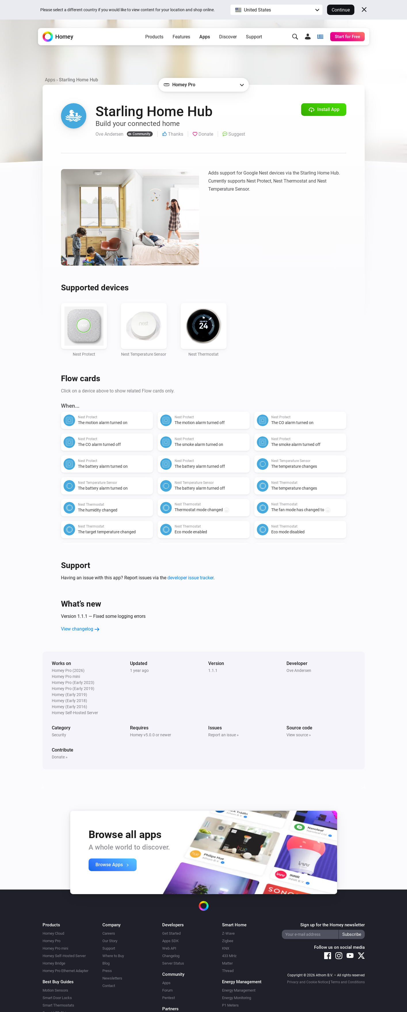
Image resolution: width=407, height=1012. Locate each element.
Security (59, 735)
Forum (167, 990)
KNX (225, 948)
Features (181, 37)
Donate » (60, 757)
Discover (228, 37)
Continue (341, 10)
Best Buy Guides (58, 981)
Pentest (168, 998)
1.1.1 (212, 670)
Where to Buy (113, 956)
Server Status (173, 963)
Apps (204, 37)
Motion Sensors (55, 990)
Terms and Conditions (347, 982)
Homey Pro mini (55, 948)
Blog (106, 963)
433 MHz (229, 956)
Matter (227, 963)
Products (154, 37)
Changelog (170, 956)
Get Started (171, 933)
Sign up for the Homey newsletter (332, 924)
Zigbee (227, 941)
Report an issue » (223, 735)
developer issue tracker (190, 577)
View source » (298, 735)
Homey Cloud (53, 933)
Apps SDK (170, 941)
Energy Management (238, 990)
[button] (276, 10)
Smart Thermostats (58, 1005)
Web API (169, 948)
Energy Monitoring (236, 998)
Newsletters (112, 978)
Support (254, 37)
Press (107, 971)
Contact (108, 986)
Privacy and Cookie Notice (307, 982)
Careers (108, 933)
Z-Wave (228, 933)
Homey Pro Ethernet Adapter (65, 971)
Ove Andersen (298, 670)
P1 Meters (230, 1005)
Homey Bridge (54, 963)
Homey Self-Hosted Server (64, 956)
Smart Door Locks (57, 998)
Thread (228, 971)
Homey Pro (51, 941)
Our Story (109, 941)
